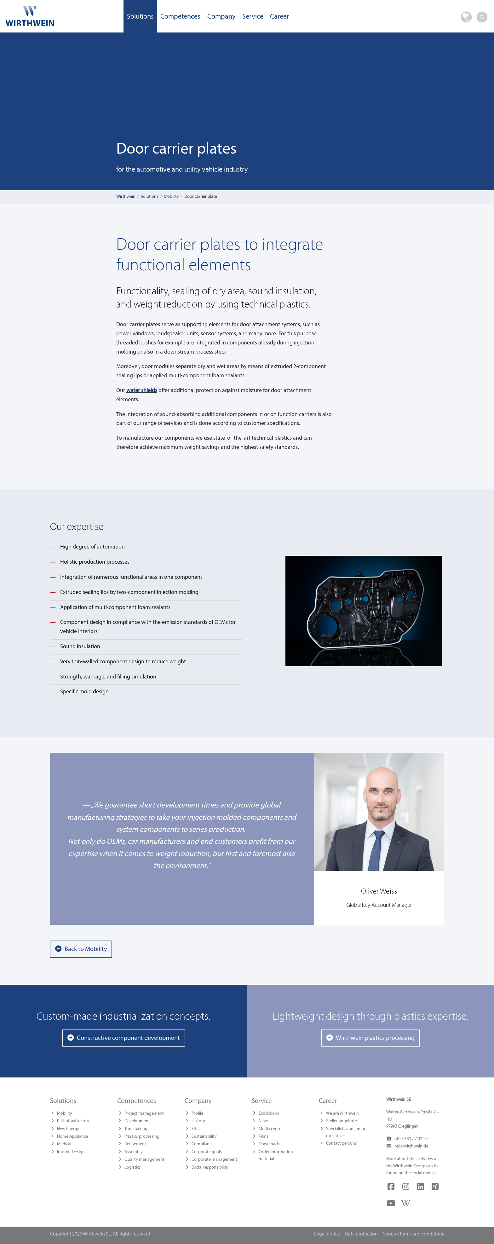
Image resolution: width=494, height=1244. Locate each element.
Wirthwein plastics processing (375, 1038)
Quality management (144, 1159)
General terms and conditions (413, 1234)
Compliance (203, 1144)
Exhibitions (269, 1113)
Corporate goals (207, 1152)
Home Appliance (72, 1136)
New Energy (68, 1129)
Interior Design (71, 1152)
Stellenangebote (341, 1121)
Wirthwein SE (62, 16)
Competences (180, 17)
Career (279, 17)
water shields (141, 391)
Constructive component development (128, 1038)
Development (137, 1121)
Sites (196, 1129)
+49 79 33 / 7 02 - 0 (410, 1139)
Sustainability (204, 1136)
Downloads (269, 1144)
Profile (197, 1113)
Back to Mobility (86, 949)
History (198, 1121)
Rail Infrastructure (73, 1121)
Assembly (133, 1152)
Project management (144, 1113)
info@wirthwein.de (410, 1146)
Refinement (135, 1144)
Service (252, 17)
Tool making (135, 1129)
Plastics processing (141, 1136)
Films (263, 1136)
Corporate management (214, 1159)
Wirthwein (125, 196)
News (264, 1121)
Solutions (140, 17)
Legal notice (327, 1234)
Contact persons (341, 1143)
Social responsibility (210, 1167)
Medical (64, 1144)
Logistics (132, 1167)
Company (221, 17)
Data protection (361, 1234)
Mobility (171, 196)
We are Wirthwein (342, 1113)
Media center (271, 1129)
